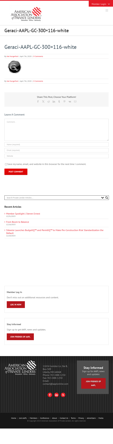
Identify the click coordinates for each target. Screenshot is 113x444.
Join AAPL (23, 418)
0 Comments (38, 56)
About (54, 418)
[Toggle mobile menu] (107, 10)
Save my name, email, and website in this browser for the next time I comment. (46, 164)
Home (13, 418)
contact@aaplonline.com (55, 383)
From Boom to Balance (17, 221)
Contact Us (64, 418)
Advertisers (91, 418)
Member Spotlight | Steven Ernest (23, 213)
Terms (73, 418)
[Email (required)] (56, 150)
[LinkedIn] (56, 395)
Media (100, 418)
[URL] (56, 156)
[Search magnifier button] (107, 198)
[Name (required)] (56, 144)
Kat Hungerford (12, 56)
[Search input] (53, 198)
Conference (44, 418)
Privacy (81, 418)
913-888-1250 (57, 374)
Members (33, 418)
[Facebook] (50, 395)
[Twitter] (63, 395)
